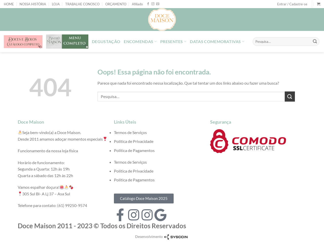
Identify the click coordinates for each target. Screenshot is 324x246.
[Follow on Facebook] (148, 4)
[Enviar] (315, 41)
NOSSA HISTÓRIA (32, 4)
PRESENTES (173, 41)
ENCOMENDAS (140, 41)
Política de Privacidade (133, 141)
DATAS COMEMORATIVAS (217, 41)
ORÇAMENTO (115, 4)
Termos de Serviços (130, 132)
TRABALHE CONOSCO (82, 4)
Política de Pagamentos (134, 150)
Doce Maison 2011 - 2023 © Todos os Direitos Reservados (102, 226)
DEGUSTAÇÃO (106, 41)
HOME (9, 4)
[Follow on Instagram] (152, 4)
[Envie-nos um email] (157, 4)
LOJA (56, 4)
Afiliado (137, 4)
